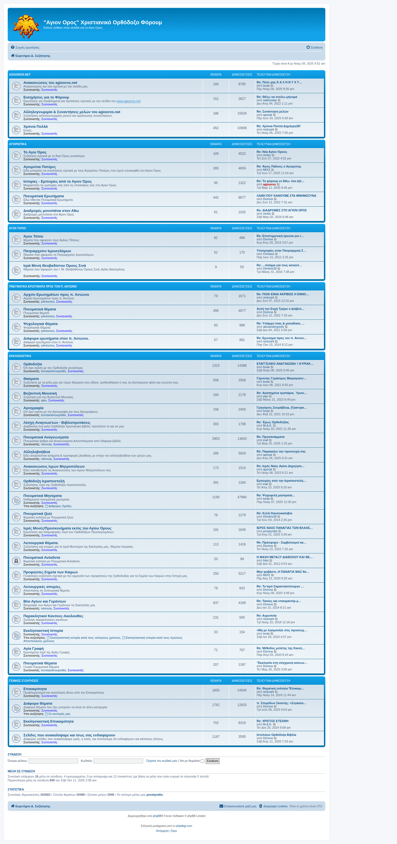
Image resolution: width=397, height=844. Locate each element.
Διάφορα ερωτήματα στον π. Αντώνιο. (56, 338)
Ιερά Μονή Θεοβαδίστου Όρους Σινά (54, 265)
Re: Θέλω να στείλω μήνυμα (277, 96)
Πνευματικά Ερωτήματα (43, 196)
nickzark (268, 129)
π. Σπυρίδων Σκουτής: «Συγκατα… (281, 703)
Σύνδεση (14, 754)
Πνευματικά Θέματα (40, 663)
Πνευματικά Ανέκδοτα (41, 557)
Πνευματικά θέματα (39, 309)
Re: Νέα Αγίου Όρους (272, 151)
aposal (267, 114)
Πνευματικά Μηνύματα (42, 496)
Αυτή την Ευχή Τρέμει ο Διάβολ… (281, 308)
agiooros (269, 184)
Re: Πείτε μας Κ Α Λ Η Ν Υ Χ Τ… (279, 82)
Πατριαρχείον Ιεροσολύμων (47, 251)
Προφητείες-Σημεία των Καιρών (50, 572)
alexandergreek (273, 326)
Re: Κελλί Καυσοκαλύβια (274, 513)
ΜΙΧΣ (266, 169)
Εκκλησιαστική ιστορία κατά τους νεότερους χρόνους (83, 637)
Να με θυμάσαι (192, 760)
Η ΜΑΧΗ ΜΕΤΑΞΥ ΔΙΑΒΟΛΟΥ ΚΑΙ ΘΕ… (285, 557)
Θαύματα (31, 379)
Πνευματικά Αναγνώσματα (46, 437)
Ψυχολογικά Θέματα (40, 324)
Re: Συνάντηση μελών (272, 111)
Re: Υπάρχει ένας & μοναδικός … (280, 323)
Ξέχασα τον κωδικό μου (162, 760)
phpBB (157, 816)
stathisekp (270, 100)
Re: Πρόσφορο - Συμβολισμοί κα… (282, 542)
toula (266, 85)
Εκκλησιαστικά (20, 356)
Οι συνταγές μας (58, 713)
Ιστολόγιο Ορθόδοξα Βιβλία (276, 734)
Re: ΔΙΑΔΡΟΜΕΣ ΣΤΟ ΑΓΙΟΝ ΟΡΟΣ (282, 210)
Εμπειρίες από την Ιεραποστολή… (281, 480)
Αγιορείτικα (17, 144)
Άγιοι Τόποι (17, 228)
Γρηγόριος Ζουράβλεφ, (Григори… (282, 407)
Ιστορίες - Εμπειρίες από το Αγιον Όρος (57, 181)
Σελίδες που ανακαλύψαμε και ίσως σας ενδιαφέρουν (69, 735)
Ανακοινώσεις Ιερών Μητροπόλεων (54, 466)
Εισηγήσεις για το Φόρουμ (46, 97)
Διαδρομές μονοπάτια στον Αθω (51, 211)
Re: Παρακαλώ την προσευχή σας (281, 451)
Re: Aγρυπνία (267, 615)
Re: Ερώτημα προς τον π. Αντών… (282, 338)
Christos (268, 253)
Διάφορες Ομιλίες (58, 506)
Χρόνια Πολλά (35, 126)
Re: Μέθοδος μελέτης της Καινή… (281, 648)
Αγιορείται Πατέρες (39, 167)
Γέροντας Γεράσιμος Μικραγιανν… (282, 378)
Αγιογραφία (33, 408)
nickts (267, 155)
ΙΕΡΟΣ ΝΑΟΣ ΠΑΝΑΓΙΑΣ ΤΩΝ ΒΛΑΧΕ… (285, 527)
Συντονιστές (49, 89)
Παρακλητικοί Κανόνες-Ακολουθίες (53, 616)
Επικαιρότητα (35, 689)
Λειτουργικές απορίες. (42, 587)
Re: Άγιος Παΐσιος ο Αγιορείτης (279, 166)
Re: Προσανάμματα (271, 436)
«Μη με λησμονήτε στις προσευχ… (282, 630)
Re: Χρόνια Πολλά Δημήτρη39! (279, 126)
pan (265, 396)
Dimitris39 (270, 268)
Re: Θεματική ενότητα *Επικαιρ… (280, 688)
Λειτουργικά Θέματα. (40, 543)
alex (44, 400)
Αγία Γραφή (33, 648)
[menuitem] (24, 47)
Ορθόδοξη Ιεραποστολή (44, 481)
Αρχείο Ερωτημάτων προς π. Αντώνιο (56, 294)
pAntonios (48, 301)
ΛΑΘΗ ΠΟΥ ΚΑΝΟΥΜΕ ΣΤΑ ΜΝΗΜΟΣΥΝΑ (286, 195)
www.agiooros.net (129, 101)
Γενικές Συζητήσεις (23, 680)
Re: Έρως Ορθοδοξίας (273, 422)
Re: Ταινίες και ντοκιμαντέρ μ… (279, 601)
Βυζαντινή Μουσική (40, 393)
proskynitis (270, 531)
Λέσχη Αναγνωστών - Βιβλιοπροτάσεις (56, 422)
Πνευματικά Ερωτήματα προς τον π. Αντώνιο (43, 286)
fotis (266, 560)
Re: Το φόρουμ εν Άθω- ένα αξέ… (280, 181)
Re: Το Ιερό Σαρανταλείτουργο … (280, 586)
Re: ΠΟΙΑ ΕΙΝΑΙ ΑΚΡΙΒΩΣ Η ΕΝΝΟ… (283, 294)
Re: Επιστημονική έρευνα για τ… (280, 236)
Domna (268, 199)
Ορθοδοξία (32, 364)
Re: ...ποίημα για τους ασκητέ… (279, 265)
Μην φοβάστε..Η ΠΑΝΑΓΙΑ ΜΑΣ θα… (283, 571)
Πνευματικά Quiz (37, 514)
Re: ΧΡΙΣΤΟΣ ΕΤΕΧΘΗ (272, 721)
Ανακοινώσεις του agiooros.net (50, 83)
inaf (265, 440)
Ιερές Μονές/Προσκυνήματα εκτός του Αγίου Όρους (67, 528)
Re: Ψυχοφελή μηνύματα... (276, 495)
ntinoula (46, 444)
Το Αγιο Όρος (35, 152)
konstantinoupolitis (53, 371)
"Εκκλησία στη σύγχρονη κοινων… (282, 662)
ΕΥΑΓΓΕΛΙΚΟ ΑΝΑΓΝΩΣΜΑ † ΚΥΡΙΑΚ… (285, 363)
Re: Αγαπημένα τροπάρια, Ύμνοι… (282, 393)
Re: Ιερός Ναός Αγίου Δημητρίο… (281, 466)
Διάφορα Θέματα (37, 703)
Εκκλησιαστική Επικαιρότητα (48, 721)
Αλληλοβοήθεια (36, 452)
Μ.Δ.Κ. (267, 425)
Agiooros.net (20, 74)
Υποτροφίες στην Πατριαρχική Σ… (281, 250)
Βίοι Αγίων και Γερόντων (44, 601)
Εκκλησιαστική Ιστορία (43, 631)
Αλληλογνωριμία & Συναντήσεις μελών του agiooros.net (71, 112)
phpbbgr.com (184, 825)
